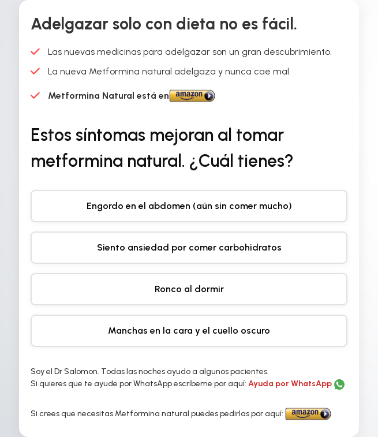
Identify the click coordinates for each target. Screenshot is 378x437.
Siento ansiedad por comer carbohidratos (189, 247)
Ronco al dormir (189, 288)
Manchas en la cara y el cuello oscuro (189, 330)
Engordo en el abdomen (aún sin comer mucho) (189, 205)
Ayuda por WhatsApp (291, 384)
